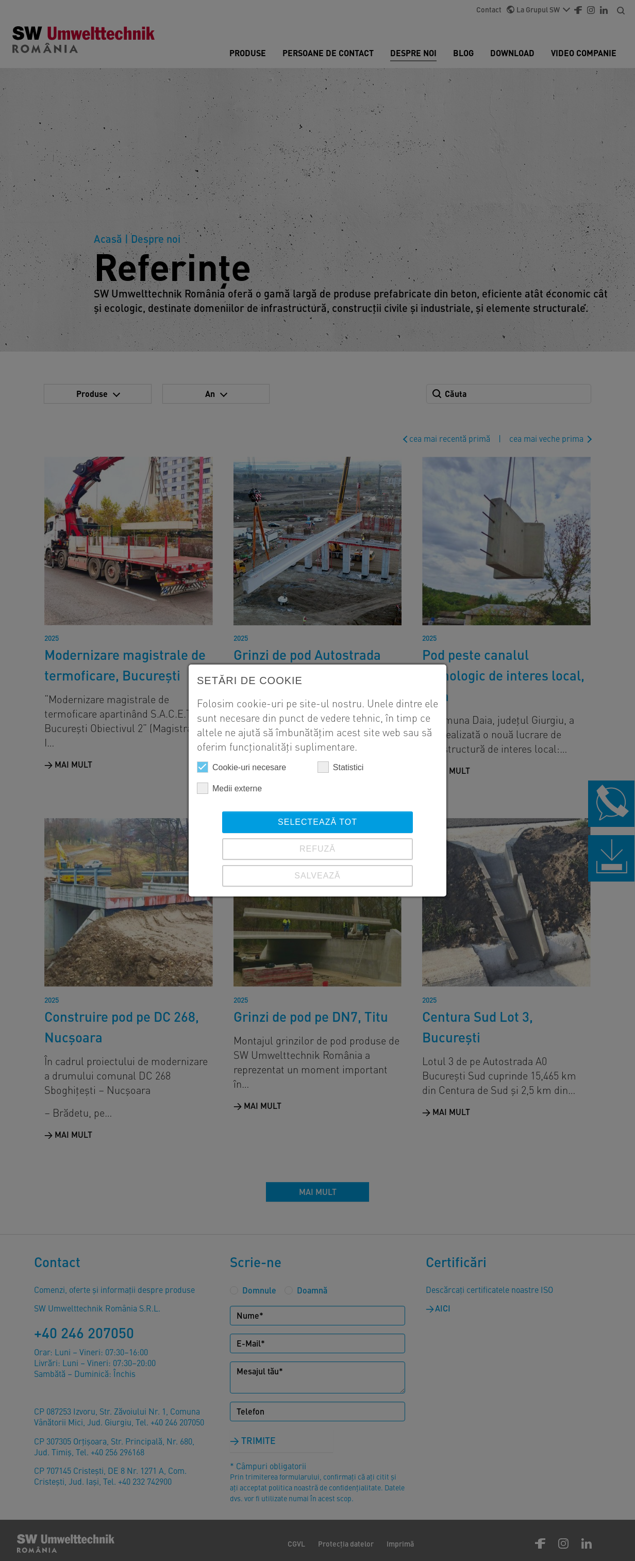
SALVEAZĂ (317, 875)
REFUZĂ (317, 848)
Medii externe (229, 788)
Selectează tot (317, 822)
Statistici (341, 767)
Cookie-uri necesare (241, 767)
